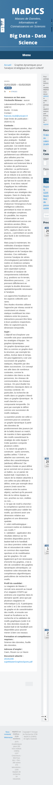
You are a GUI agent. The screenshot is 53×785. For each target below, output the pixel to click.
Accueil (7, 64)
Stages (13, 91)
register (45, 124)
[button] (45, 719)
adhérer (46, 96)
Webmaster (8, 737)
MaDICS (28, 11)
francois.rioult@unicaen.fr (16, 116)
